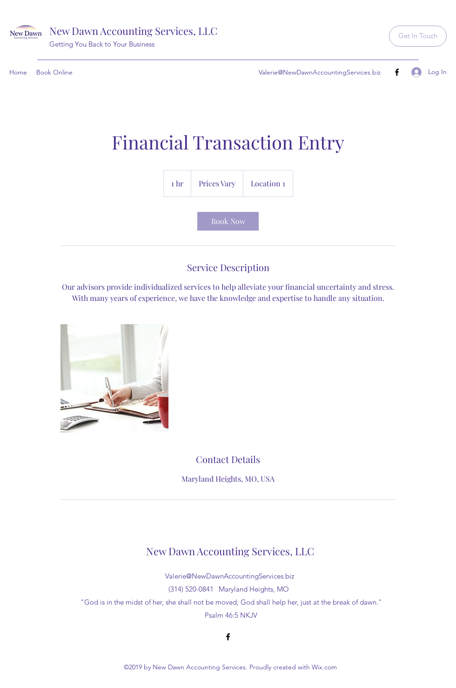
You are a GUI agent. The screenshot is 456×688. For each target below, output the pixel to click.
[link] (228, 221)
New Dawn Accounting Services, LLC (133, 31)
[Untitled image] (114, 378)
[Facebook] (397, 72)
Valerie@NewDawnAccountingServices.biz (320, 72)
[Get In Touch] (418, 36)
